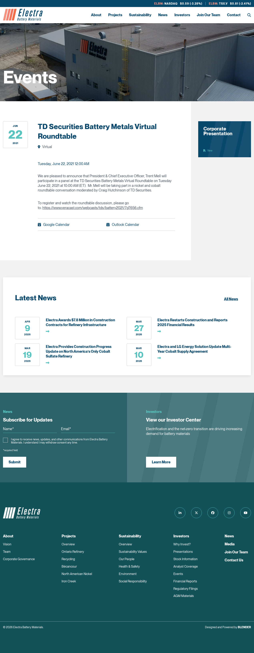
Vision (7, 544)
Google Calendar (56, 224)
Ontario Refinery (73, 552)
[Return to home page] (23, 15)
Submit (15, 462)
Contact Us (234, 560)
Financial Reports (185, 581)
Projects (115, 15)
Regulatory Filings (185, 589)
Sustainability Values (133, 552)
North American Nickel (77, 574)
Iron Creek (69, 581)
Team (7, 552)
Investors (182, 15)
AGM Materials (183, 596)
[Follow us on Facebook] (212, 512)
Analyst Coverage (185, 566)
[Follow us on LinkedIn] (180, 512)
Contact (234, 15)
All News (231, 299)
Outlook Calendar (125, 224)
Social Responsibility (133, 581)
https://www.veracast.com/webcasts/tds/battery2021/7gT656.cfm (92, 208)
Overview (68, 544)
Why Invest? (182, 544)
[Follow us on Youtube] (245, 512)
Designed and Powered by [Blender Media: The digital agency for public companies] (228, 627)
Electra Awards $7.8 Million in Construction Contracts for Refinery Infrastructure (80, 322)
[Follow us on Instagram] (229, 512)
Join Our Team (208, 15)
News (162, 15)
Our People (126, 559)
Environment (128, 574)
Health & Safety (129, 566)
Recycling (68, 559)
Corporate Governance (19, 559)
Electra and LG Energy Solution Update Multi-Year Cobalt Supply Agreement (194, 349)
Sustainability (140, 15)
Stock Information (185, 559)
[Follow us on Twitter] (196, 512)
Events (178, 574)
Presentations (183, 552)
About (96, 15)
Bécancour (69, 566)
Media (230, 544)
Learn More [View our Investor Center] (161, 462)
